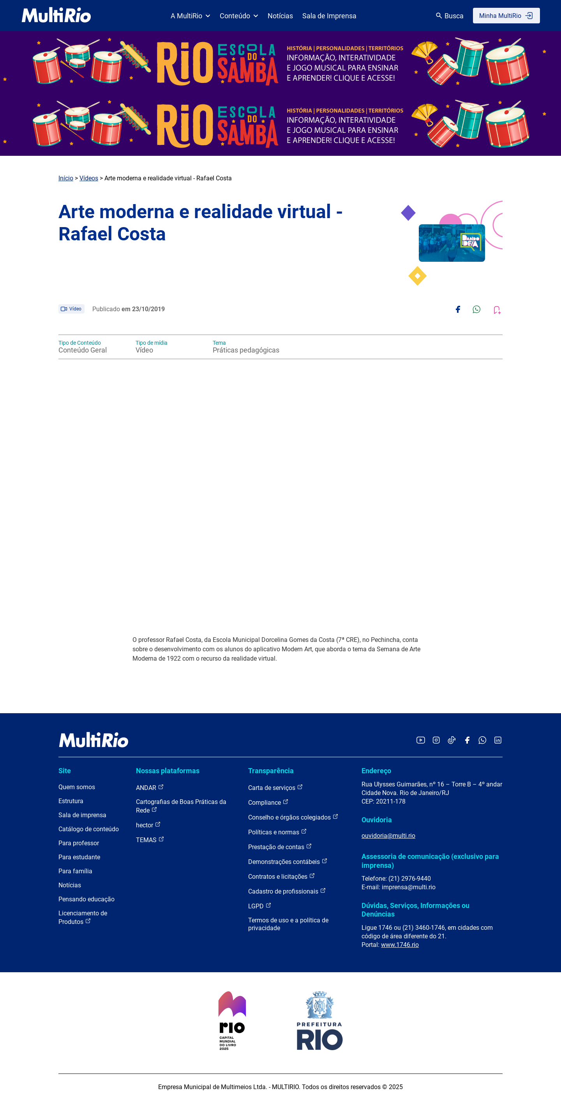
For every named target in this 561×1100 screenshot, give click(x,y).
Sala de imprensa (82, 815)
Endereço (376, 771)
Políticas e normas (277, 832)
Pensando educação (86, 899)
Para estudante (79, 857)
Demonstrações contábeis (288, 861)
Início (65, 178)
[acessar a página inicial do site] (56, 15)
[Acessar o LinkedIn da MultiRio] (498, 740)
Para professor (78, 843)
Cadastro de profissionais (287, 891)
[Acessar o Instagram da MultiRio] (436, 740)
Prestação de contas (280, 847)
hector (148, 825)
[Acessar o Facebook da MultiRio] (467, 740)
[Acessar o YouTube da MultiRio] (420, 740)
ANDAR (150, 787)
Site (64, 771)
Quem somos (76, 787)
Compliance (268, 802)
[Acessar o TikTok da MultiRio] (452, 740)
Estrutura (70, 801)
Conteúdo (239, 16)
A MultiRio (190, 16)
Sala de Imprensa (329, 16)
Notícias (280, 16)
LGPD (260, 906)
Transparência (271, 771)
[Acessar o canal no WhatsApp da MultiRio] (482, 740)
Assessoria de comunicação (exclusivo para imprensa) (430, 860)
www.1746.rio (400, 944)
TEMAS (150, 840)
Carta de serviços (275, 787)
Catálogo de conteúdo (88, 829)
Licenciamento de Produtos (82, 917)
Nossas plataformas (167, 771)
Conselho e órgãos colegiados (293, 817)
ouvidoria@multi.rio (388, 835)
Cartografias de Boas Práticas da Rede (181, 806)
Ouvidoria (377, 820)
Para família (75, 871)
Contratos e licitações (281, 876)
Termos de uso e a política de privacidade (288, 924)
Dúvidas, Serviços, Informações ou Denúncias (415, 909)
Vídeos (88, 178)
